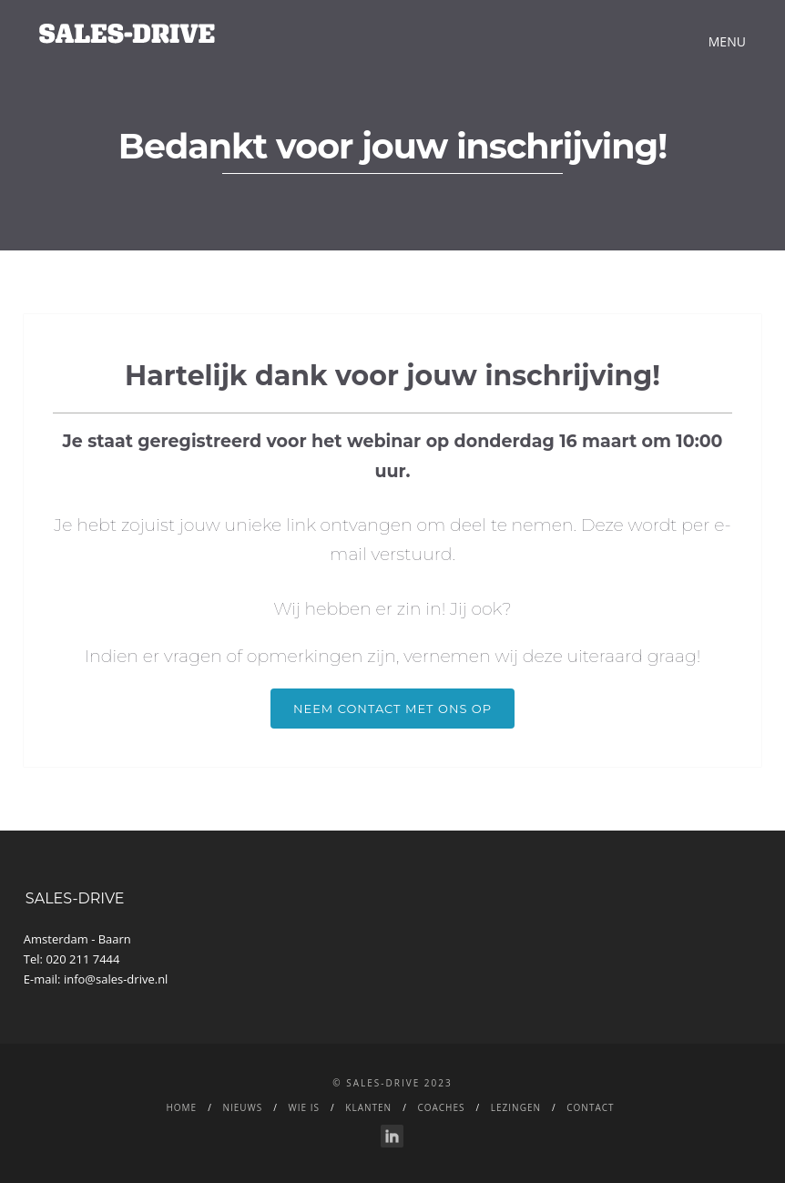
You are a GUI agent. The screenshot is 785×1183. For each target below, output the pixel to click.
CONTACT (590, 1107)
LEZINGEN (516, 1107)
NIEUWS (242, 1107)
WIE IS (304, 1107)
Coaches (440, 1107)
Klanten (368, 1107)
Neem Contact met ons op (392, 708)
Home (181, 1107)
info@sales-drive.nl (116, 979)
